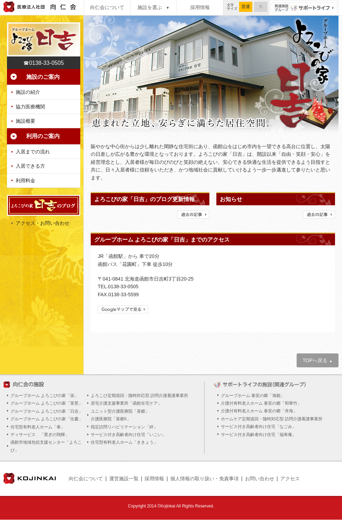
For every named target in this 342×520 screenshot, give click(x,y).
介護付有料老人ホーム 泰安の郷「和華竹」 (261, 403)
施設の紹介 (28, 92)
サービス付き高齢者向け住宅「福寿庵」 (258, 434)
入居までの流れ (33, 151)
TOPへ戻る (317, 360)
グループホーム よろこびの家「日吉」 (46, 411)
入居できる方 (30, 166)
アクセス (290, 478)
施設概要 (25, 121)
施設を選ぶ (153, 7)
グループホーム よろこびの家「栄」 (44, 395)
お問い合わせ (259, 478)
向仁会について (107, 7)
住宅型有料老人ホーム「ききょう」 (124, 442)
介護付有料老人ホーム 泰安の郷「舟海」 (259, 410)
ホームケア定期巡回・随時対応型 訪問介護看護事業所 (271, 418)
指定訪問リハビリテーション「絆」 (124, 427)
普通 (245, 6)
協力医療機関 (30, 106)
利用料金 (25, 180)
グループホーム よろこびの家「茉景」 (46, 403)
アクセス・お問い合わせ (42, 223)
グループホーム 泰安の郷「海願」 (253, 395)
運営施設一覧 (124, 478)
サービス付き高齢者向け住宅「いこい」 (128, 434)
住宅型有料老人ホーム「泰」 (37, 427)
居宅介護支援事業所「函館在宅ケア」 (126, 403)
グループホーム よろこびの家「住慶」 (46, 418)
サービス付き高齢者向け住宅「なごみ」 (258, 426)
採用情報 (200, 7)
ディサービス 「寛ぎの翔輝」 (39, 434)
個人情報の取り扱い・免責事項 (204, 478)
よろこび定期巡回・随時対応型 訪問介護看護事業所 (139, 395)
